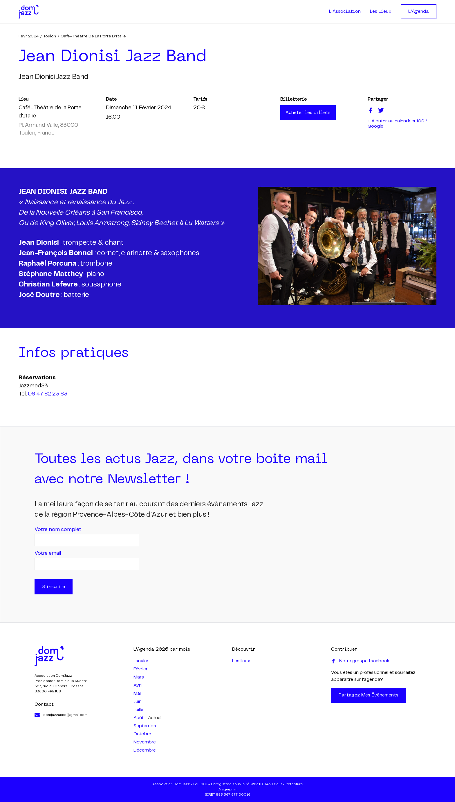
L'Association (345, 11)
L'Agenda (418, 11)
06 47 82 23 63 (47, 394)
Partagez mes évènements (368, 695)
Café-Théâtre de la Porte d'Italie (93, 36)
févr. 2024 (29, 36)
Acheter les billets (308, 112)
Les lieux (241, 661)
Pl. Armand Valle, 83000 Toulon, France (48, 129)
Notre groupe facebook (360, 661)
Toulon (49, 36)
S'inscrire (53, 587)
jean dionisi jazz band (54, 77)
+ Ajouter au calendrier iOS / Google (397, 123)
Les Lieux (380, 11)
